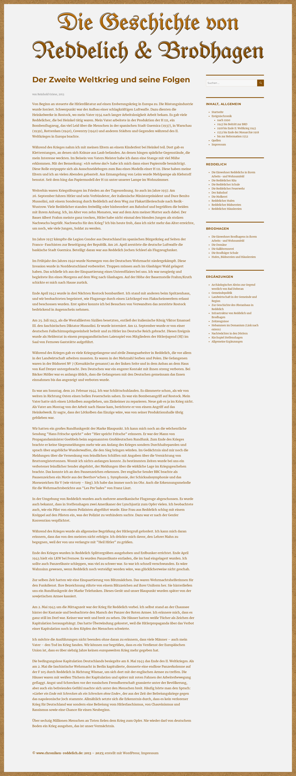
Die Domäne (219, 244)
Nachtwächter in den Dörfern (230, 333)
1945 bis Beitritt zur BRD (232, 124)
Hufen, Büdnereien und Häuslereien (234, 257)
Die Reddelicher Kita (224, 180)
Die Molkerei (219, 196)
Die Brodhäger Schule (225, 253)
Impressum (219, 144)
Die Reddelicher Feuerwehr (228, 188)
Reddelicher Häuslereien (227, 209)
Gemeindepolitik (222, 293)
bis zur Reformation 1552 (232, 136)
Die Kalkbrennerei (223, 249)
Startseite (217, 112)
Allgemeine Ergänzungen (227, 341)
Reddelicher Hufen (223, 200)
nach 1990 (223, 120)
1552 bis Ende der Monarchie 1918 (238, 132)
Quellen (216, 140)
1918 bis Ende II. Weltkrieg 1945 (236, 128)
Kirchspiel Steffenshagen (227, 337)
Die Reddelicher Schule (226, 184)
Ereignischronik (222, 116)
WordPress (131, 753)
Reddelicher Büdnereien (226, 205)
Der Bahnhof (219, 192)
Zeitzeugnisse (220, 321)
